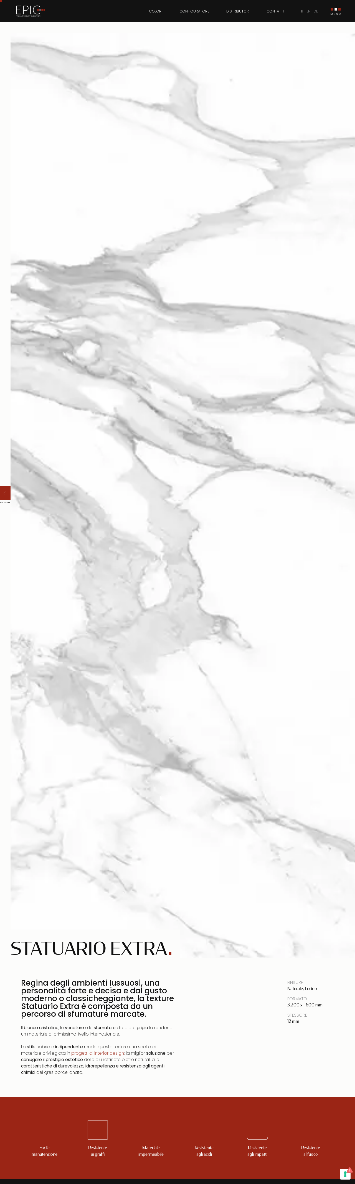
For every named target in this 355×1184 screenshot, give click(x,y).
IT (302, 11)
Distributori (238, 11)
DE (316, 11)
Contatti (275, 11)
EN (308, 11)
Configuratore (194, 11)
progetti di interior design (97, 1053)
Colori (155, 11)
